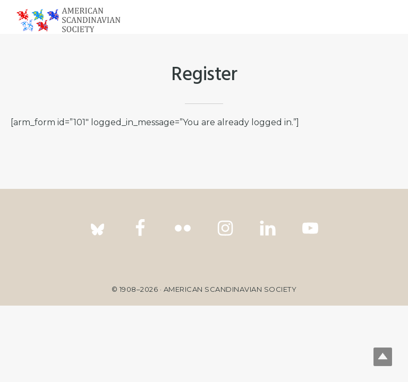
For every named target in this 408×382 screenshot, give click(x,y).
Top (382, 357)
